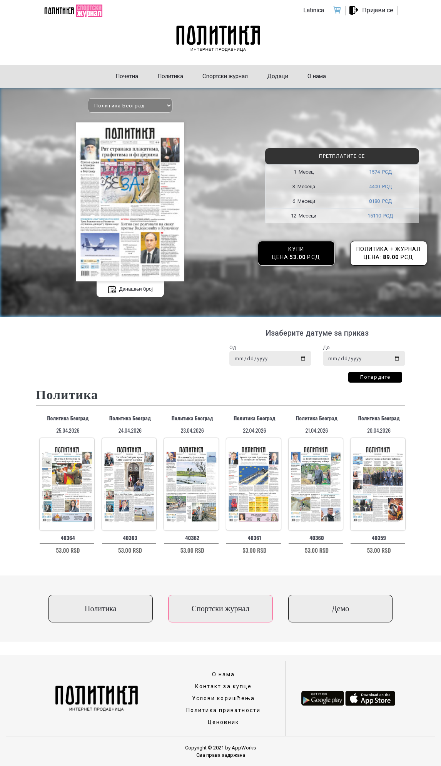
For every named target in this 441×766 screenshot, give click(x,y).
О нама (223, 674)
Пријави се (377, 10)
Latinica (313, 10)
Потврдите (375, 377)
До (326, 347)
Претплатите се (342, 156)
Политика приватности (223, 710)
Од (232, 347)
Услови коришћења (223, 698)
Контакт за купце (223, 686)
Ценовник (223, 722)
